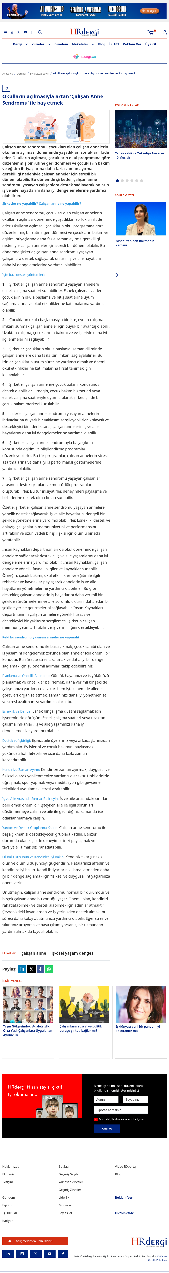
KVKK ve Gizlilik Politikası (157, 1258)
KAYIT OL (107, 1128)
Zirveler (38, 44)
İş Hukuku (9, 1213)
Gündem (61, 44)
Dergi (17, 44)
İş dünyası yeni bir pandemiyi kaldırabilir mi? (138, 1028)
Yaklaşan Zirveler (71, 1182)
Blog (102, 44)
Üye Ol (150, 44)
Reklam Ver (132, 44)
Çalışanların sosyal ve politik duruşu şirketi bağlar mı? (80, 1028)
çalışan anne (33, 953)
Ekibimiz (8, 1174)
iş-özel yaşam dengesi (72, 953)
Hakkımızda (10, 1166)
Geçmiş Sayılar (69, 1174)
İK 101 (114, 44)
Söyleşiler (65, 1213)
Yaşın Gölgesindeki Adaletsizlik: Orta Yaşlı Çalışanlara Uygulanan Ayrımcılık (27, 1030)
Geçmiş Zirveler (70, 1190)
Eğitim (7, 1205)
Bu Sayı (64, 1166)
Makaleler (80, 44)
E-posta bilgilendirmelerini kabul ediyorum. (122, 1119)
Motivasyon (67, 1205)
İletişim (7, 1182)
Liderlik (64, 1197)
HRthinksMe (124, 1213)
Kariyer (7, 1221)
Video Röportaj (125, 1166)
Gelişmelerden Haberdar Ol (31, 1241)
